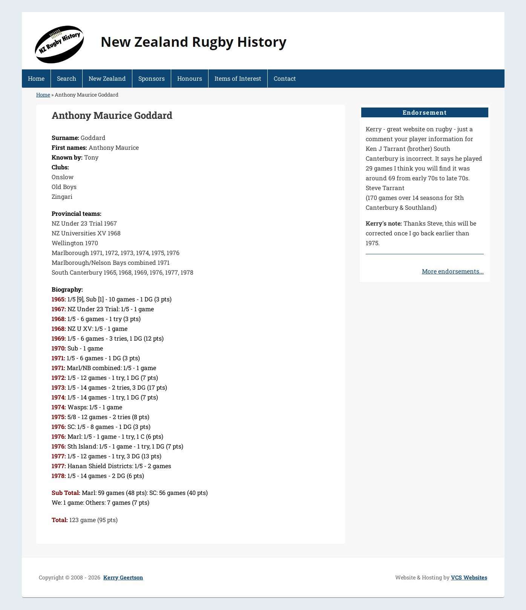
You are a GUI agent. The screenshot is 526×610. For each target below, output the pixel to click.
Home (36, 78)
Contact (285, 78)
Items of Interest (238, 78)
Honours (189, 78)
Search (66, 78)
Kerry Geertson (123, 577)
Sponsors (151, 78)
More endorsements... (453, 271)
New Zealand (107, 78)
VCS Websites (469, 577)
